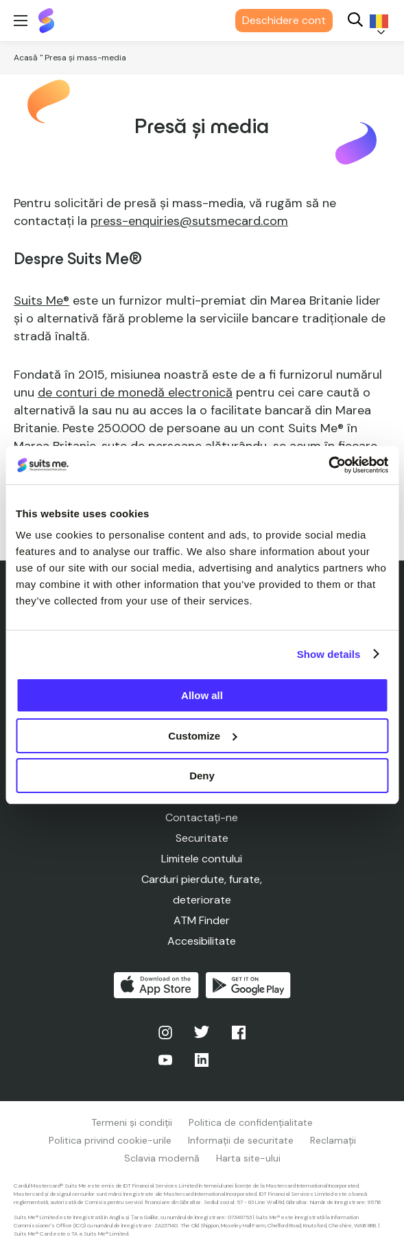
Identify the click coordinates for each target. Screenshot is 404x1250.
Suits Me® (41, 300)
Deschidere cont (284, 20)
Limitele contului (201, 858)
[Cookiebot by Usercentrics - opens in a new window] (328, 465)
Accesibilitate (201, 941)
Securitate (202, 838)
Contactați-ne (201, 817)
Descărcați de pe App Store (156, 985)
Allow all (202, 695)
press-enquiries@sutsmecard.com (189, 221)
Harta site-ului (248, 1158)
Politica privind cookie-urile (110, 1140)
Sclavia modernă (162, 1158)
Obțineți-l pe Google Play (248, 985)
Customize (202, 736)
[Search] (355, 21)
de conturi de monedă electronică (135, 392)
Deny (202, 775)
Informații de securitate (241, 1140)
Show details (329, 654)
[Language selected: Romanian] (376, 21)
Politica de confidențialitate (251, 1122)
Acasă (26, 57)
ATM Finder (202, 920)
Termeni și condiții (131, 1122)
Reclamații (333, 1140)
